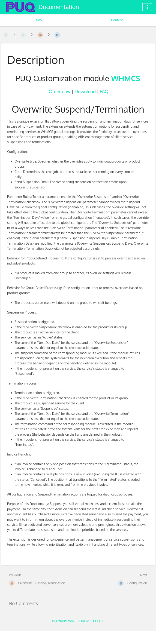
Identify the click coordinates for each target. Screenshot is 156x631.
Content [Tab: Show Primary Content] (117, 20)
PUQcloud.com (63, 621)
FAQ (104, 91)
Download (85, 91)
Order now (60, 91)
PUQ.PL (98, 621)
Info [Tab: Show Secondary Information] (39, 20)
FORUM (83, 621)
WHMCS (125, 78)
